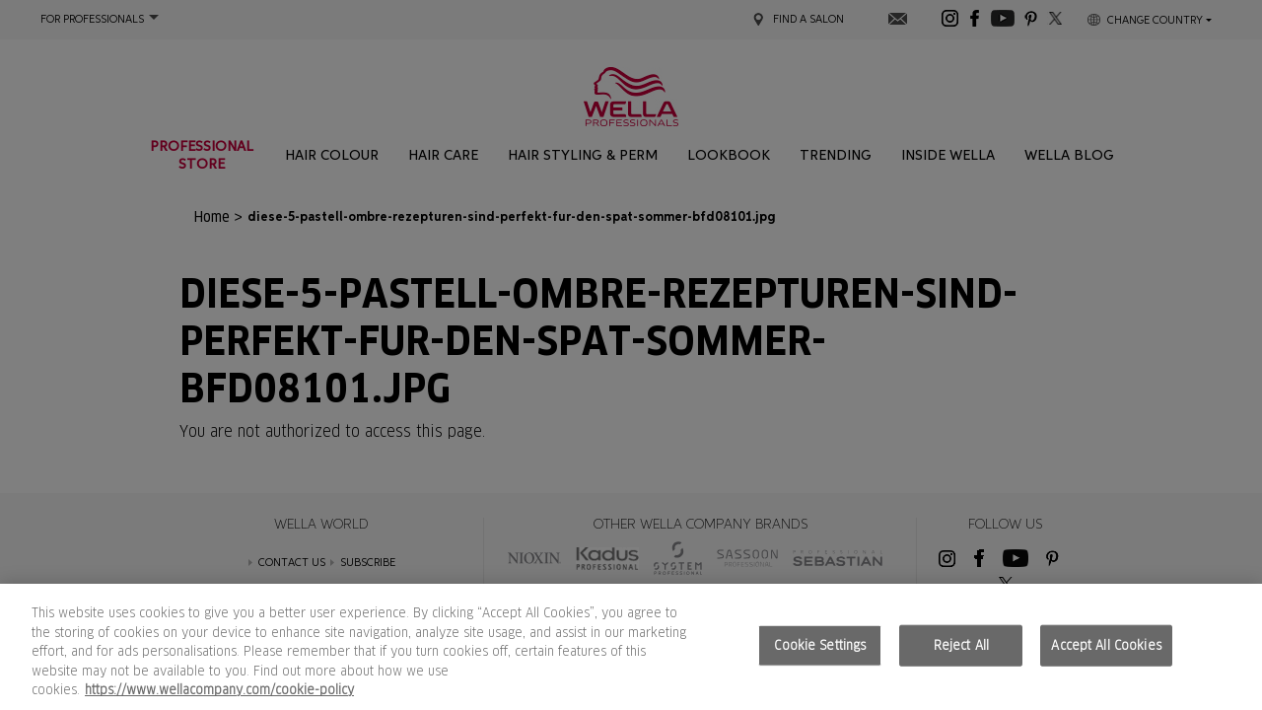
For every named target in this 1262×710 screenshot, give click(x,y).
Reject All (961, 645)
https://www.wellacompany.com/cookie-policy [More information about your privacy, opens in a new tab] (219, 689)
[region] (631, 647)
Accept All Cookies (1105, 645)
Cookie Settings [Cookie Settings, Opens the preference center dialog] (820, 645)
